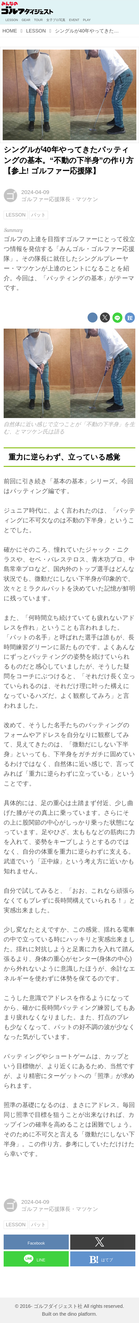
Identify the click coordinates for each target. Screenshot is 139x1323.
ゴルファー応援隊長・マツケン (59, 199)
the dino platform (78, 1314)
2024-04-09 (35, 192)
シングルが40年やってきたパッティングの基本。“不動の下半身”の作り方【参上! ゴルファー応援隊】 (69, 160)
